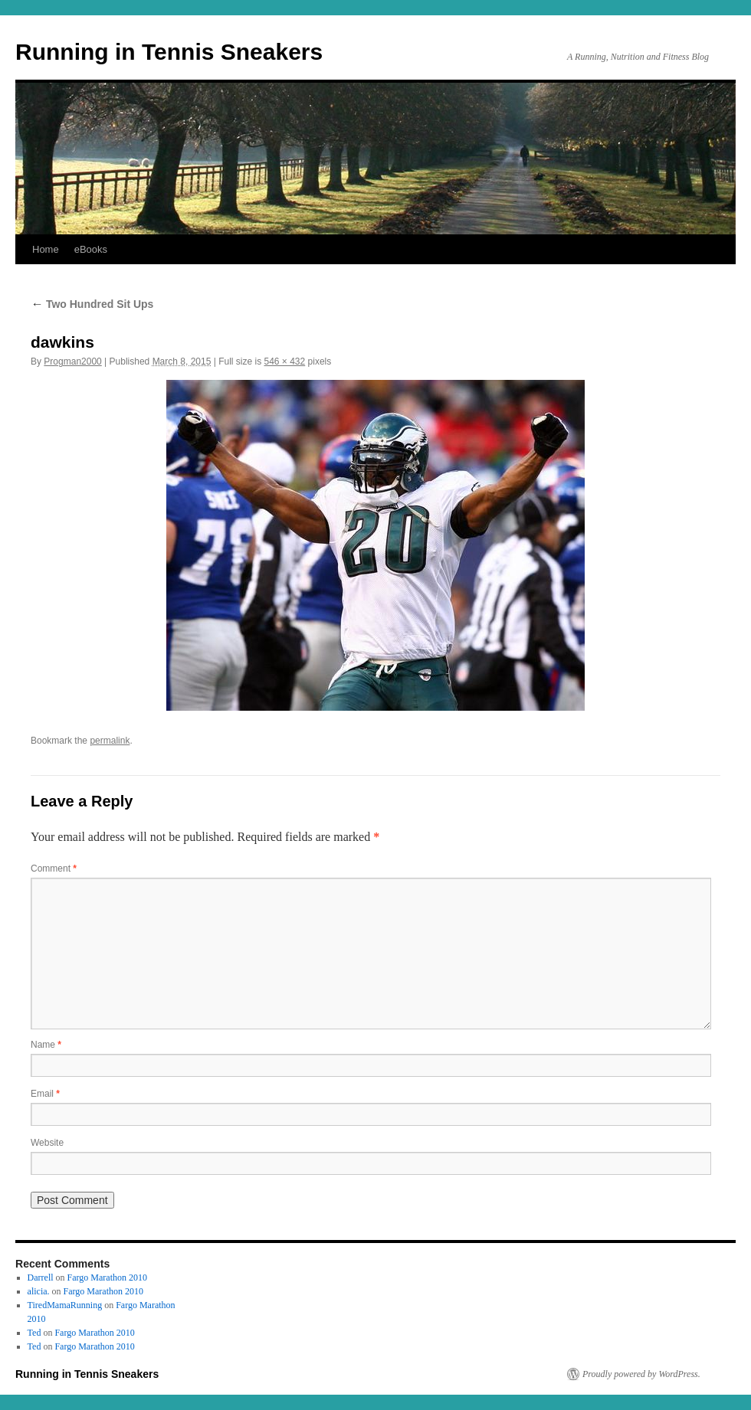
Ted (34, 1332)
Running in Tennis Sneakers (169, 51)
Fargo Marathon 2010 (107, 1277)
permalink (110, 740)
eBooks (90, 249)
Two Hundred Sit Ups (92, 304)
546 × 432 (285, 361)
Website (47, 1142)
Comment (54, 868)
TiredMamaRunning (65, 1305)
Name (46, 1044)
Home (45, 249)
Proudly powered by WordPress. (641, 1374)
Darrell (41, 1277)
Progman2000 (72, 361)
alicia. (39, 1291)
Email (45, 1093)
